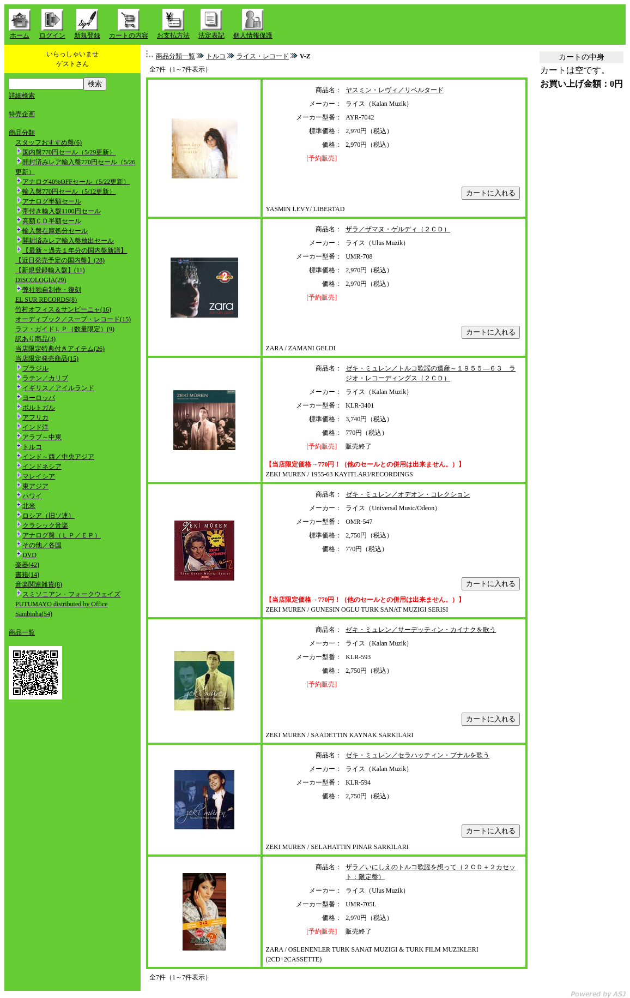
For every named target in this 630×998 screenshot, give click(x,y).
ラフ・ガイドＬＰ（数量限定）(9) (64, 329)
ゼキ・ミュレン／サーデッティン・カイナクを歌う (421, 630)
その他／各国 (42, 545)
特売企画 (22, 114)
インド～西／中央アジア (58, 457)
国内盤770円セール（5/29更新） (69, 152)
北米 (28, 506)
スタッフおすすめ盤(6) (48, 142)
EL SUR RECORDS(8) (46, 299)
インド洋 (35, 427)
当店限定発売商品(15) (46, 358)
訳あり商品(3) (35, 339)
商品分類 (22, 132)
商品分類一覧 (175, 56)
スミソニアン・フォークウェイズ (71, 594)
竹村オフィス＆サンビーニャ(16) (63, 309)
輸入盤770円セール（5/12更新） (69, 191)
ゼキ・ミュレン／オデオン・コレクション (408, 494)
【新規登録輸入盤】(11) (50, 270)
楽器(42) (27, 565)
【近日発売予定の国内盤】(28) (60, 260)
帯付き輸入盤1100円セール (61, 211)
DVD (29, 555)
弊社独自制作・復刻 (51, 290)
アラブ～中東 (42, 437)
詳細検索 (22, 95)
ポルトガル (38, 407)
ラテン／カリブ (45, 378)
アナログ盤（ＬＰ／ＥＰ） (61, 535)
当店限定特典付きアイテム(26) (60, 348)
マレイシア (38, 476)
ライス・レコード (263, 56)
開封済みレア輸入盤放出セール (68, 240)
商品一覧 (22, 632)
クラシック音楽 (45, 525)
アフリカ (35, 417)
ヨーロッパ (38, 398)
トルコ (32, 447)
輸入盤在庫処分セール (55, 231)
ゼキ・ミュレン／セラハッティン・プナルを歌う (417, 755)
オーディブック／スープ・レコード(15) (73, 319)
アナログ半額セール (51, 201)
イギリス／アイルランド (58, 388)
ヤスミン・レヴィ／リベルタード (395, 90)
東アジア (35, 486)
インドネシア (42, 466)
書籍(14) (27, 574)
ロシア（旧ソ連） (48, 515)
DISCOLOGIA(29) (40, 280)
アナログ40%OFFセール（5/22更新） (76, 182)
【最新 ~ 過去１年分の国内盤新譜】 (75, 250)
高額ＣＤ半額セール (51, 221)
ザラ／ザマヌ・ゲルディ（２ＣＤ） (398, 229)
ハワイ (32, 496)
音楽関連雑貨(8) (38, 584)
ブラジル (35, 368)
